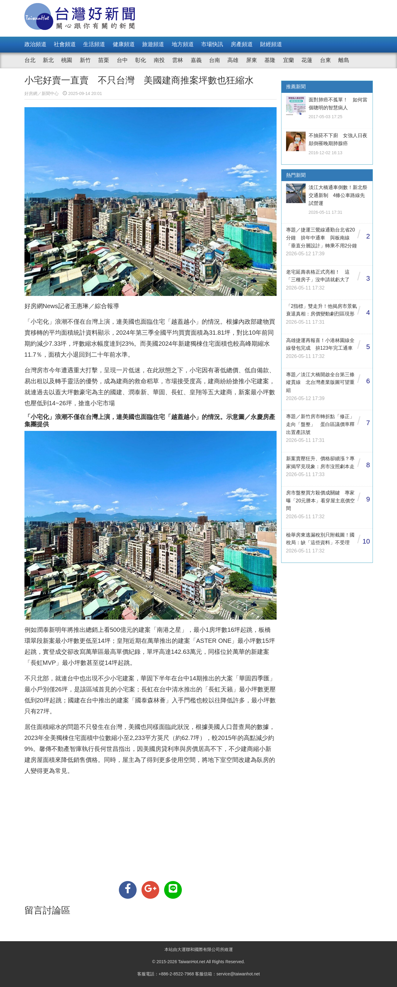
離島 (343, 60)
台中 (122, 60)
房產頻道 (242, 44)
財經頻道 (271, 44)
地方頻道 (183, 44)
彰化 (140, 60)
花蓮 (306, 60)
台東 (325, 60)
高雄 (232, 60)
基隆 (269, 60)
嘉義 (196, 60)
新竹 (85, 60)
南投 (159, 60)
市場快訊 (212, 44)
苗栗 (103, 60)
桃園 (66, 60)
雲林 (177, 60)
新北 (48, 60)
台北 (29, 60)
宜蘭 (288, 60)
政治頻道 (35, 44)
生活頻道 (94, 44)
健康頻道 (124, 44)
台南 (214, 60)
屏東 (251, 60)
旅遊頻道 (153, 44)
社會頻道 (65, 44)
